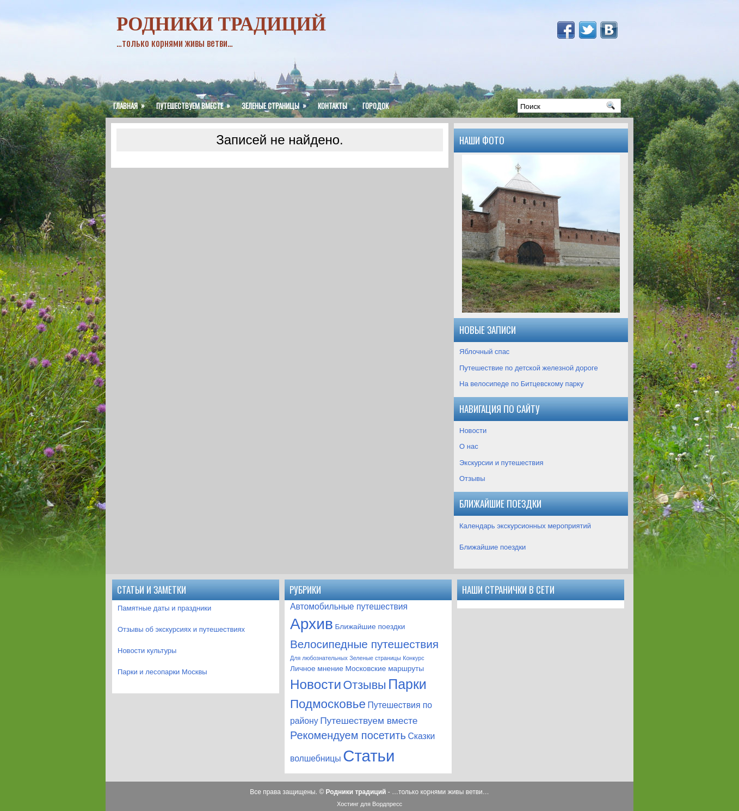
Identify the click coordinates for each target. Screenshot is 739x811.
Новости (472, 430)
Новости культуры (147, 651)
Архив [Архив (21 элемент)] (311, 623)
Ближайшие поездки (492, 547)
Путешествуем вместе (195, 102)
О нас (468, 446)
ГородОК (375, 105)
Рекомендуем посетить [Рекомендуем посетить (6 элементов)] (348, 735)
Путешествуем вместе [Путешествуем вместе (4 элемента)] (368, 720)
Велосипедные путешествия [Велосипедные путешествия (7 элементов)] (364, 644)
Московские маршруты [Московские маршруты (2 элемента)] (384, 668)
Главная (131, 102)
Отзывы (472, 478)
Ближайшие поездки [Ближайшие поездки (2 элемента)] (370, 627)
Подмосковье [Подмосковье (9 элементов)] (328, 704)
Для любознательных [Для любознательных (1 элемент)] (319, 658)
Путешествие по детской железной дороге (528, 368)
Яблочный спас (484, 351)
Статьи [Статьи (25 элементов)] (369, 756)
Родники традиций (221, 24)
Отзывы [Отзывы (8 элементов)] (364, 685)
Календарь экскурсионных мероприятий (525, 526)
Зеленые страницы (276, 102)
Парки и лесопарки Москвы (162, 672)
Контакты (332, 105)
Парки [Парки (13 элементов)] (407, 684)
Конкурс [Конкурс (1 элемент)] (413, 658)
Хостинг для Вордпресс (369, 804)
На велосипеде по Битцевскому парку (521, 384)
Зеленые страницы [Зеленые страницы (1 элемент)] (375, 658)
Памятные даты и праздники (164, 608)
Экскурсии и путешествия (501, 463)
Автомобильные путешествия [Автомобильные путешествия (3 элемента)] (349, 606)
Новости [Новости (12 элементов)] (315, 684)
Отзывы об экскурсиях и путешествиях (181, 629)
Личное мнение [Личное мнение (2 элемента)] (316, 668)
